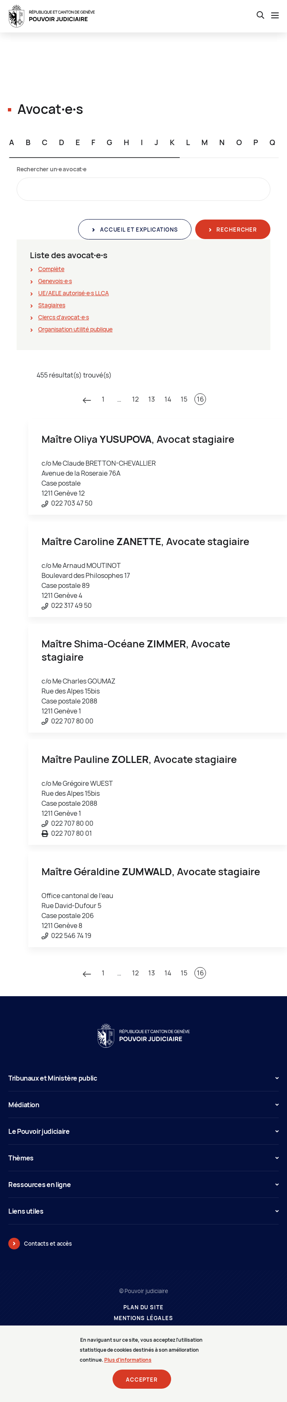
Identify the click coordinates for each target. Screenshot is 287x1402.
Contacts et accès (48, 1243)
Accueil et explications (137, 229)
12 (135, 399)
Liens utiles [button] (143, 1211)
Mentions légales (143, 1318)
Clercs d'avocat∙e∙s (63, 317)
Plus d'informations (128, 1359)
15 (184, 399)
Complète (51, 269)
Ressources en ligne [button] (143, 1184)
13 (151, 399)
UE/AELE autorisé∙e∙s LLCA (73, 293)
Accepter (142, 1379)
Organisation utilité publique (75, 329)
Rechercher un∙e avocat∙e (51, 169)
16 (200, 399)
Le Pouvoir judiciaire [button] (143, 1131)
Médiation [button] (143, 1104)
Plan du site (143, 1307)
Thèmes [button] (143, 1158)
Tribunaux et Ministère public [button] (143, 1078)
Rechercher (236, 229)
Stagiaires (51, 305)
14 (168, 399)
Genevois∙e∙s (55, 281)
